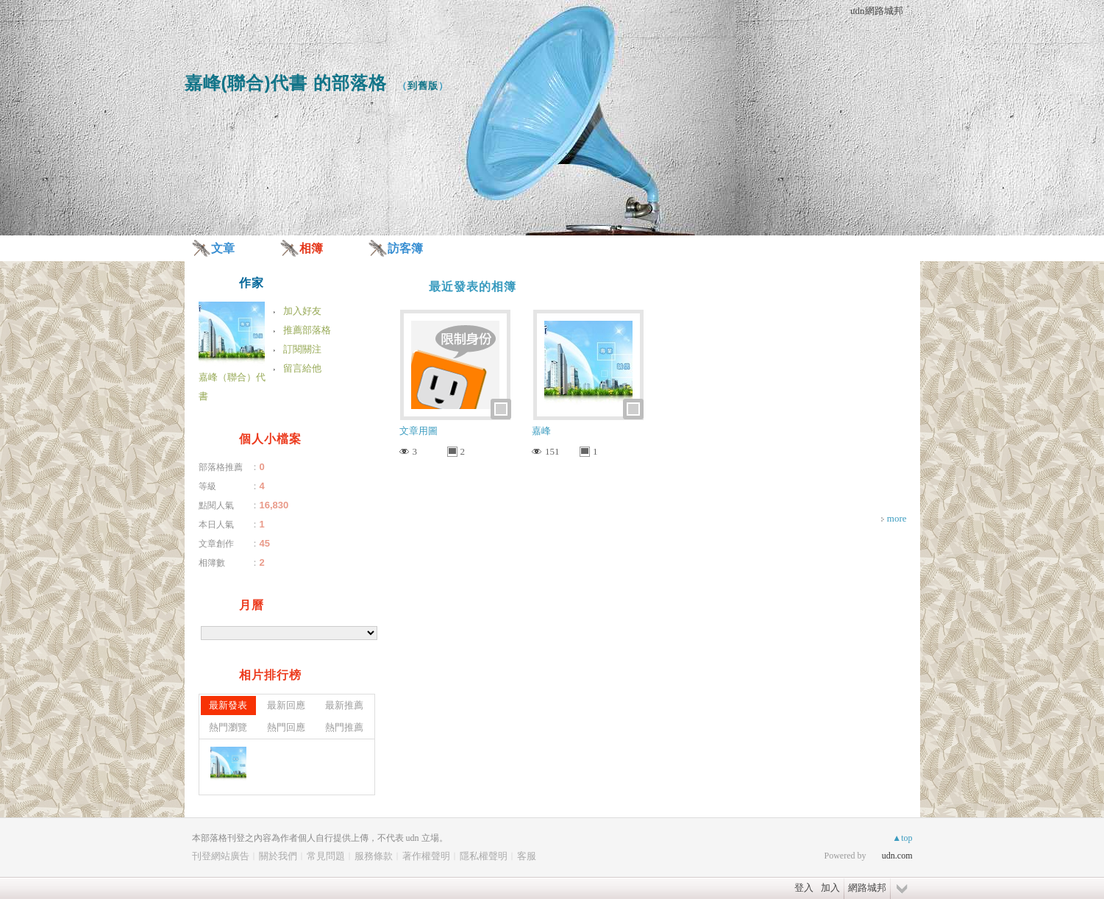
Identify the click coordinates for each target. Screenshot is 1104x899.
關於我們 (278, 855)
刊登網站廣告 (220, 855)
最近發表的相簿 (472, 286)
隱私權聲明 (484, 855)
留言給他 (302, 368)
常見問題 (326, 855)
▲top (902, 838)
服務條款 (374, 855)
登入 (803, 887)
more (897, 518)
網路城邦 (867, 887)
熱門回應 (286, 727)
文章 (223, 248)
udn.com (897, 855)
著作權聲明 (426, 855)
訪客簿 (405, 248)
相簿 (311, 248)
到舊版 (422, 85)
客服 (526, 855)
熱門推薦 (344, 727)
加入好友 (302, 310)
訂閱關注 (302, 349)
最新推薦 (344, 705)
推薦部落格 (307, 329)
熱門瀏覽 (228, 727)
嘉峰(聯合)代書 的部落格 (286, 83)
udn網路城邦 (876, 10)
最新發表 (228, 705)
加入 (830, 887)
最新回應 (286, 705)
